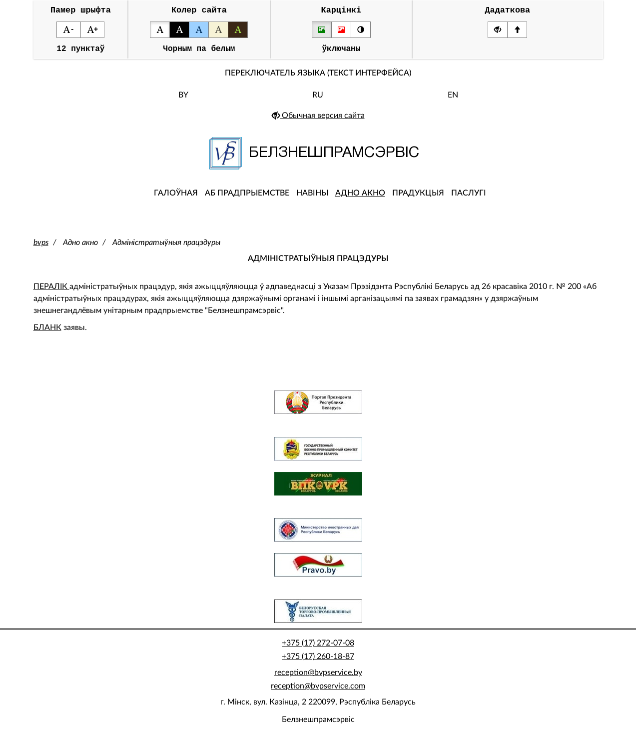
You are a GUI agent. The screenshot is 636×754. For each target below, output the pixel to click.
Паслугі (468, 198)
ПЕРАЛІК (51, 291)
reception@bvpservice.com (318, 690)
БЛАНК (47, 332)
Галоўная (176, 198)
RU (317, 100)
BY (183, 100)
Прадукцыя (418, 198)
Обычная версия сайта (318, 120)
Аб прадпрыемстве (247, 198)
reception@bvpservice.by (318, 677)
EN (453, 100)
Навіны (312, 198)
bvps (40, 247)
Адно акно (360, 198)
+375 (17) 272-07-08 (318, 648)
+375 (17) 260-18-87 (318, 661)
